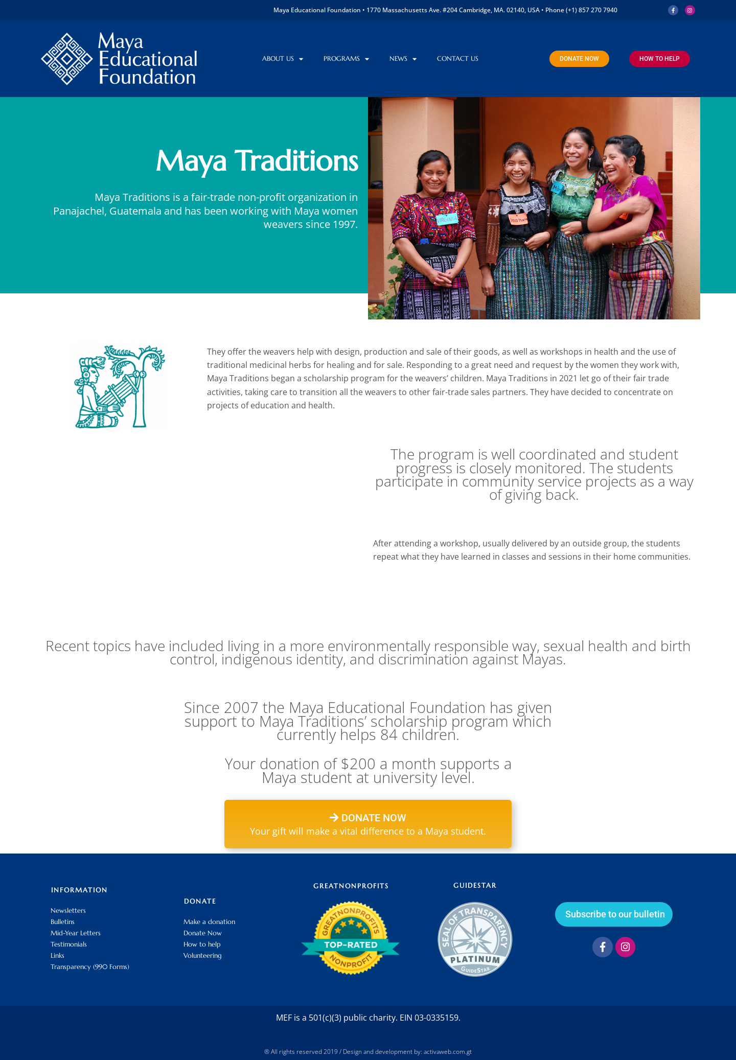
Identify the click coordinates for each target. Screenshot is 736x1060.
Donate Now (202, 933)
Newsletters (68, 910)
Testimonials (69, 944)
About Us (282, 59)
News (403, 59)
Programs (346, 59)
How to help (202, 944)
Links (57, 955)
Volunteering (202, 955)
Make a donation (209, 921)
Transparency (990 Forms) (90, 966)
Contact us (457, 58)
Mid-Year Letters (76, 933)
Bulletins (63, 921)
